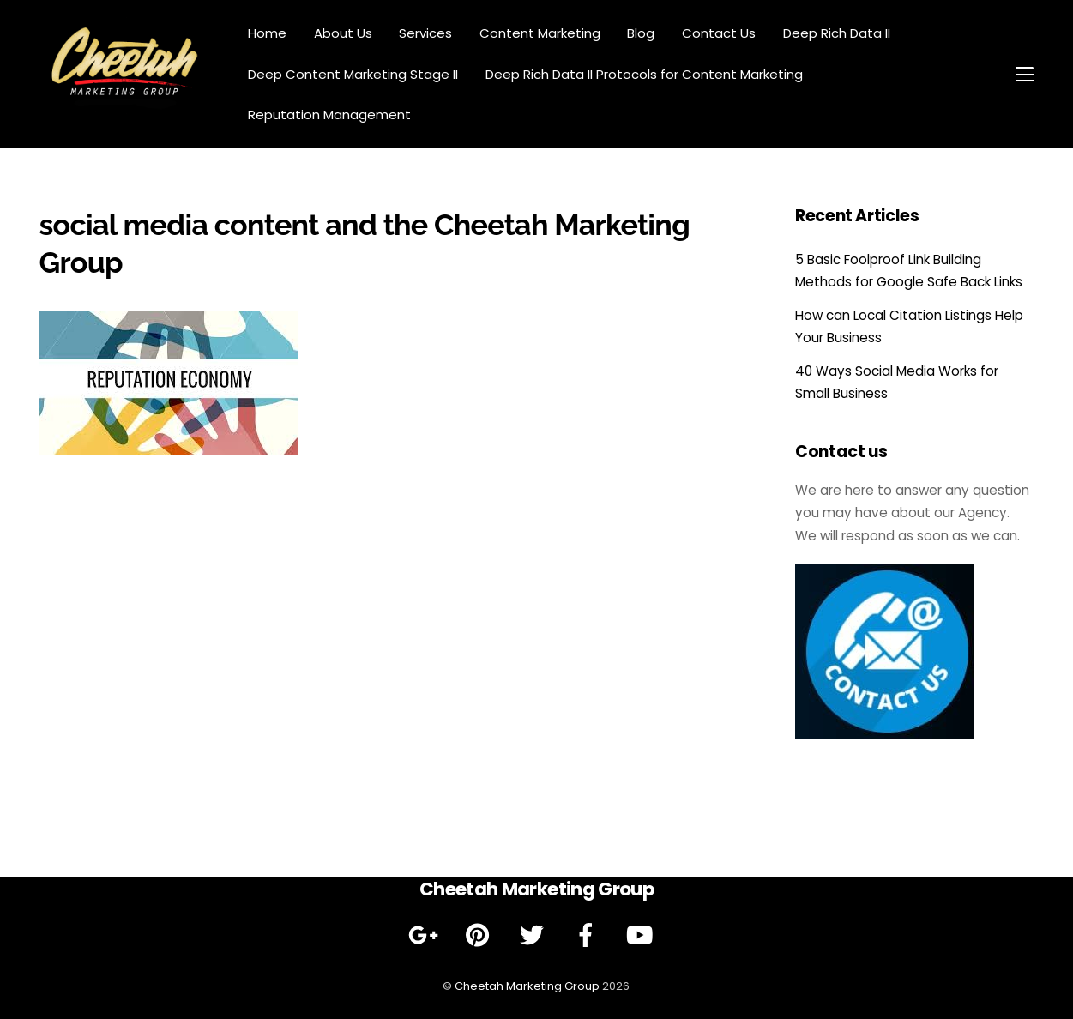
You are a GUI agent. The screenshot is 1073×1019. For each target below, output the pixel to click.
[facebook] (588, 935)
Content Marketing (539, 33)
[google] (426, 935)
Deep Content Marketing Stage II (353, 74)
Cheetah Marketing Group (527, 986)
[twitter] (534, 935)
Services (425, 33)
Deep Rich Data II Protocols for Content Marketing (644, 74)
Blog (640, 33)
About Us (343, 33)
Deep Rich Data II (836, 33)
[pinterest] (480, 935)
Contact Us (719, 33)
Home (267, 33)
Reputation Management (329, 115)
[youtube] (642, 935)
